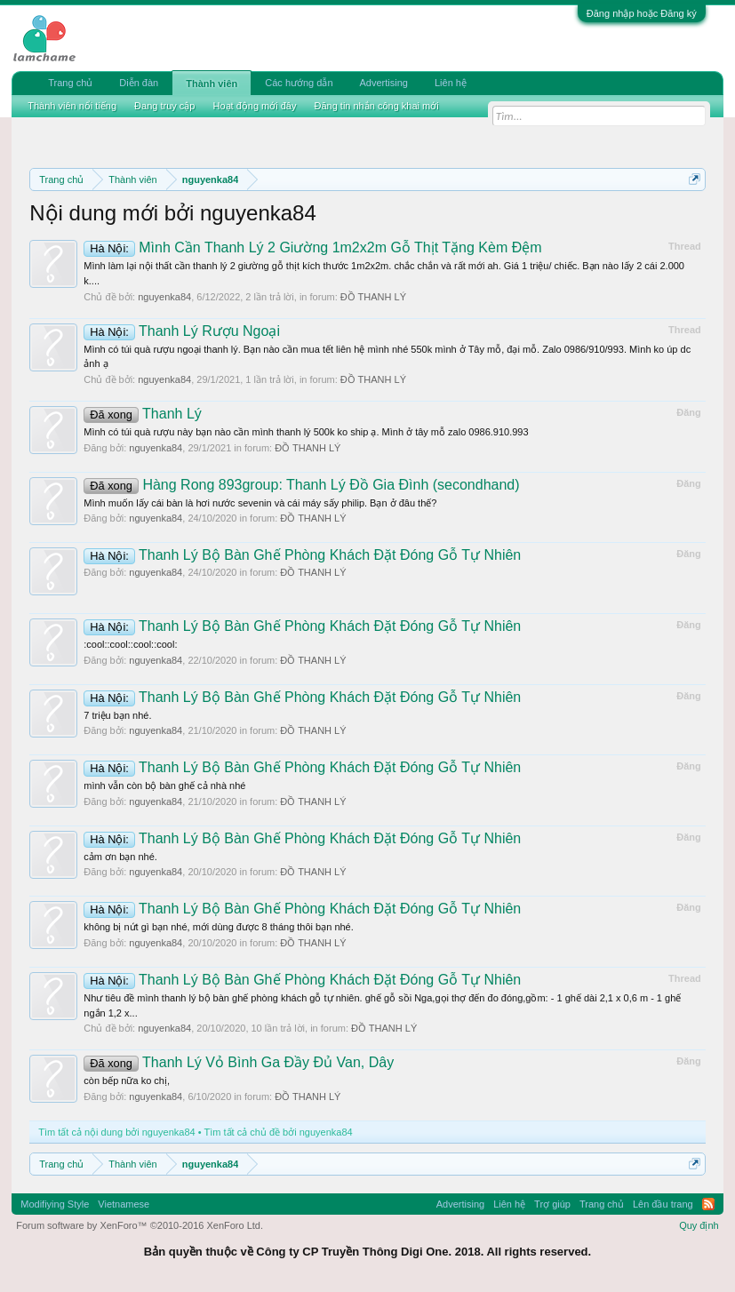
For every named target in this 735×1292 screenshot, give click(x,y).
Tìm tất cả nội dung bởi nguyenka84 (116, 1132)
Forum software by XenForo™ (139, 1225)
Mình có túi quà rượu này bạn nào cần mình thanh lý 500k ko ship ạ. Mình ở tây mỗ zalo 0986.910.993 (306, 432)
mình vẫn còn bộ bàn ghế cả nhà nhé (164, 785)
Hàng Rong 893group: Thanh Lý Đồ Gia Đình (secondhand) (301, 484)
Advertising (384, 82)
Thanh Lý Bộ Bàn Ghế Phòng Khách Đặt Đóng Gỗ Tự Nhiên (302, 554)
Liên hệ (451, 82)
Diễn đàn (138, 82)
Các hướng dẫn (298, 82)
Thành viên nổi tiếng (72, 105)
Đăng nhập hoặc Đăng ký (642, 13)
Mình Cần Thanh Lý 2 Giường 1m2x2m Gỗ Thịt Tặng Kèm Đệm (312, 247)
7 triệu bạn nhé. (117, 715)
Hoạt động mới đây (254, 105)
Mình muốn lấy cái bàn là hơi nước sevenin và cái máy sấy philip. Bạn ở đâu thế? (260, 503)
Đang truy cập (164, 105)
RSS (708, 1204)
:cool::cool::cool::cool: (130, 644)
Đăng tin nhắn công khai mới (376, 105)
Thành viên (211, 83)
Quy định (699, 1225)
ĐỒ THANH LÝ (373, 296)
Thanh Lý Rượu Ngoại (182, 331)
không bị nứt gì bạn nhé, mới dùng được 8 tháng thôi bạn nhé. (219, 926)
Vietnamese (123, 1204)
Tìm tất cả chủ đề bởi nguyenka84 (278, 1132)
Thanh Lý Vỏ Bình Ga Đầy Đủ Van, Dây (239, 1062)
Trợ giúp (552, 1204)
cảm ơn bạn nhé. (120, 856)
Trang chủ (70, 82)
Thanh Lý (143, 413)
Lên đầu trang (663, 1204)
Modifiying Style (54, 1204)
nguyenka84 (164, 296)
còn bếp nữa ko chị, (127, 1080)
